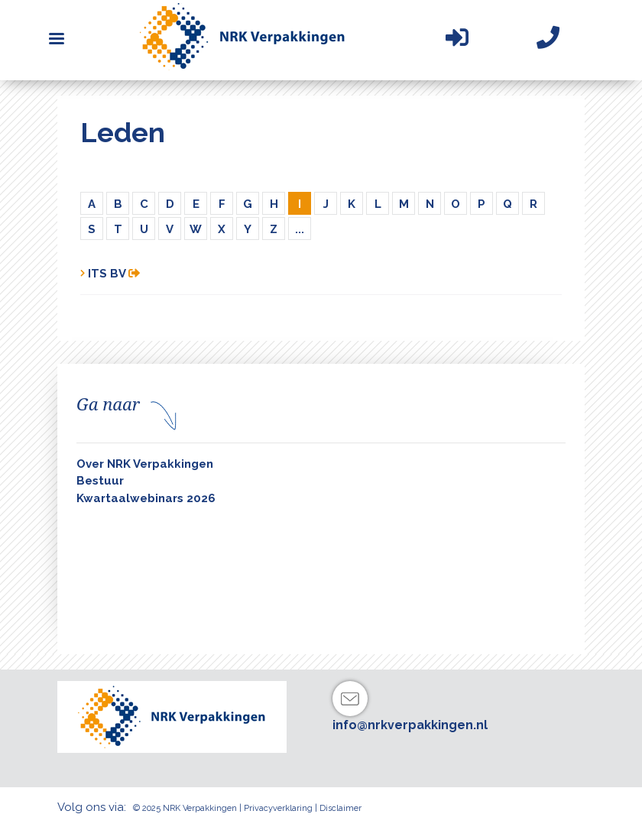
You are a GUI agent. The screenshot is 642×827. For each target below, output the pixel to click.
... (299, 229)
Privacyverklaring (278, 808)
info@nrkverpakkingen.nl (410, 725)
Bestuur (100, 481)
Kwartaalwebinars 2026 (146, 498)
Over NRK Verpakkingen (144, 464)
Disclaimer (340, 808)
